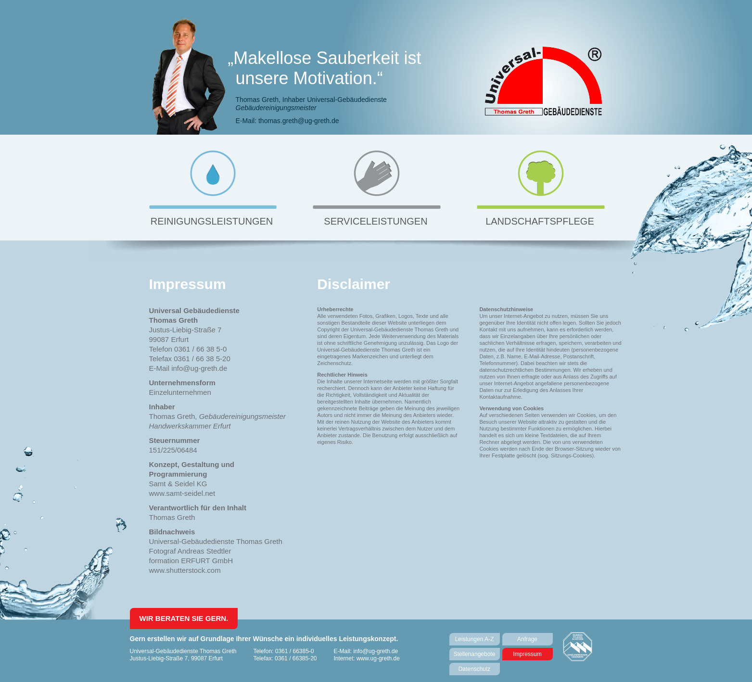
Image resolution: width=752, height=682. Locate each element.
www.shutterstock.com (185, 570)
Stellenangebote (475, 654)
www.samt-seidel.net (182, 493)
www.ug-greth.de (378, 658)
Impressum (527, 654)
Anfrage (527, 639)
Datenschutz (475, 669)
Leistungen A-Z (474, 639)
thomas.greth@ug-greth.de (298, 121)
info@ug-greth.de (375, 651)
